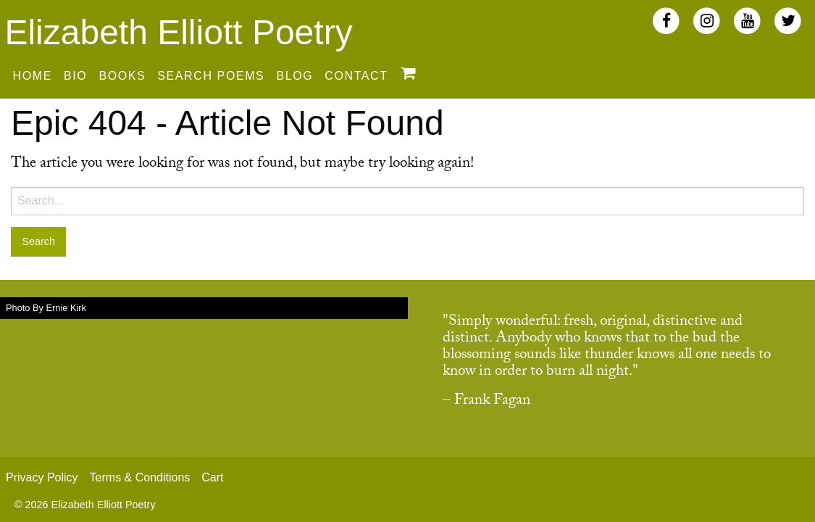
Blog (294, 76)
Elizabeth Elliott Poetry (178, 32)
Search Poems (210, 76)
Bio (75, 76)
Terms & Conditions (140, 477)
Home (32, 76)
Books (122, 76)
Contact (356, 76)
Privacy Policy (42, 477)
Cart (212, 477)
